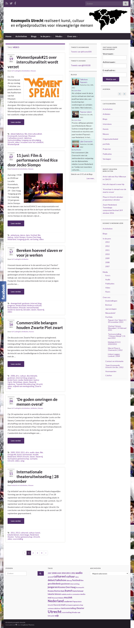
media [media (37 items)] (82, 594)
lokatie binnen (13, 535)
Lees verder (16, 122)
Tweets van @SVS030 (80, 65)
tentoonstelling (14, 140)
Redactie (14, 169)
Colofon (108, 375)
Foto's (107, 275)
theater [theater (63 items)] (80, 608)
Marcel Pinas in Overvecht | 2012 (115, 349)
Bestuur (108, 305)
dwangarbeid (16, 303)
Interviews (107, 124)
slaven (33, 310)
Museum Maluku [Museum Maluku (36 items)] (58, 598)
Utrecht (11, 142)
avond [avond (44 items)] (50, 577)
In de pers (46, 36)
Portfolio (109, 317)
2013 (18, 533)
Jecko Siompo (20, 237)
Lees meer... (91, 178)
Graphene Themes (27, 625)
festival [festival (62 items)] (76, 580)
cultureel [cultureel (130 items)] (60, 576)
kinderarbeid (21, 305)
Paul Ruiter (77, 150)
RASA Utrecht (23, 456)
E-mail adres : (109, 70)
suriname (33, 459)
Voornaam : (115, 56)
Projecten (107, 149)
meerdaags (24, 535)
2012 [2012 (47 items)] (73, 573)
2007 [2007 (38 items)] (49, 573)
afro (17, 376)
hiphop (10, 237)
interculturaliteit (35, 134)
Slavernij (40, 310)
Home (8, 36)
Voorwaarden (110, 371)
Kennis (31, 332)
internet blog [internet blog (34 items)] (74, 584)
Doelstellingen (111, 301)
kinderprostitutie (34, 305)
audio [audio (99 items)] (79, 572)
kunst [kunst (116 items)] (68, 590)
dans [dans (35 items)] (77, 577)
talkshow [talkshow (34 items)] (57, 608)
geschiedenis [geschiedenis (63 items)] (54, 583)
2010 (18, 452)
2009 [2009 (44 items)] (59, 573)
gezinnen (26, 303)
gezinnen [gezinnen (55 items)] (65, 583)
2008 (13, 376)
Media (59, 36)
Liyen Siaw (77, 90)
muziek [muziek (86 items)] (68, 597)
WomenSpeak (13, 144)
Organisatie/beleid (110, 139)
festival (34, 235)
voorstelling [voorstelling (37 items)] (67, 612)
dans (28, 235)
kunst (19, 454)
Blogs (34, 36)
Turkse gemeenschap (23, 537)
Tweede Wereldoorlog (25, 384)
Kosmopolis (13, 136)
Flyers (107, 292)
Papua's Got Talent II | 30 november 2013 (117, 321)
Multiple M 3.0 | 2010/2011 (114, 343)
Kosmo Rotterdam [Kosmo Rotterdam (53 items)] (56, 591)
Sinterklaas (17, 382)
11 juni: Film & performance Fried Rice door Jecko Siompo (33, 160)
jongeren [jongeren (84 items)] (53, 587)
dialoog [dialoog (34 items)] (69, 580)
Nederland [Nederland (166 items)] (56, 601)
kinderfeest (12, 380)
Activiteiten (21, 36)
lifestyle (22, 307)
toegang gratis (23, 239)
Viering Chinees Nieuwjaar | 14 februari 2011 (117, 328)
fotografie (12, 454)
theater (11, 537)
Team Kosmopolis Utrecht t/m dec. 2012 (114, 366)
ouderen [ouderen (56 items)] (68, 601)
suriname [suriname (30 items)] (51, 608)
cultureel (24, 533)
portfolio (106, 144)
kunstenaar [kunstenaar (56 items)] (77, 591)
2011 (23, 452)
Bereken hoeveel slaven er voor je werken (39, 252)
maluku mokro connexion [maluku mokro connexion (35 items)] (71, 594)
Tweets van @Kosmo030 (81, 52)
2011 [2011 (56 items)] (68, 573)
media (20, 380)
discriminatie (32, 376)
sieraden (26, 310)
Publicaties (107, 154)
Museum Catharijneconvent (21, 137)
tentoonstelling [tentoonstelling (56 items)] (68, 608)
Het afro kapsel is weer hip (113, 184)
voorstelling (18, 539)
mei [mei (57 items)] (49, 597)
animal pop (15, 235)
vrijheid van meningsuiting (23, 386)
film (25, 134)
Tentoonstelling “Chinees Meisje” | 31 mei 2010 (116, 336)
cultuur (23, 376)
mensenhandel (33, 307)
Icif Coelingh (15, 71)
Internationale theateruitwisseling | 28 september (33, 476)
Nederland (12, 239)
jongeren (11, 305)
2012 (107, 246)
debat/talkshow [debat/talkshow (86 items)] (57, 580)
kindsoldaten (13, 307)
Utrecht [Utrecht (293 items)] (55, 611)
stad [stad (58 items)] (63, 604)
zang (22, 461)
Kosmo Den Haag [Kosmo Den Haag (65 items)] (67, 587)
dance (22, 235)
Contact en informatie (114, 361)
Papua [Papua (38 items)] (74, 602)
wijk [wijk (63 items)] (57, 615)
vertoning (34, 239)
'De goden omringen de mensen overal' (36, 401)
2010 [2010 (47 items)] (64, 573)
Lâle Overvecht (86, 141)
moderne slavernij (15, 310)
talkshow (28, 138)
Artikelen (25, 259)
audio (32, 452)
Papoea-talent (86, 112)
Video (107, 288)
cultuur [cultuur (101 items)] (70, 576)
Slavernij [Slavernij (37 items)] (56, 605)
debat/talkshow (17, 134)
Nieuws (33, 71)
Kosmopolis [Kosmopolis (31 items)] (80, 587)
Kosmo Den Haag (33, 237)
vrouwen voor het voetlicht (31, 142)
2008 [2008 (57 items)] (54, 573)
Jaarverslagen (111, 309)
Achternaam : (115, 64)
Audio (107, 279)
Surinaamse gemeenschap (18, 459)
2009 (13, 452)
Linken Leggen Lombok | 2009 (114, 355)
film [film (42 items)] (81, 580)
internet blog (35, 303)
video (17, 142)
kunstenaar (23, 136)
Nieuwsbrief (110, 313)
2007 (107, 266)
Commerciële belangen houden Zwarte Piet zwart (39, 325)
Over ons (72, 36)
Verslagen (107, 159)
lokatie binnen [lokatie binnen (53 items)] (54, 594)
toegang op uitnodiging (31, 140)
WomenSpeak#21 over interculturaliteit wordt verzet (33, 62)
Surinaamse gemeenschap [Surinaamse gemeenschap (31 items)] (74, 605)
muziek (35, 454)
